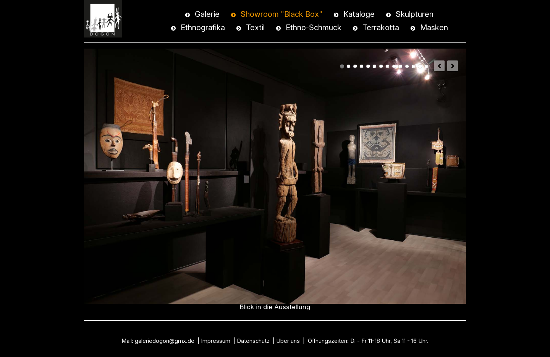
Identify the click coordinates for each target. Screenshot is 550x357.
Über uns (288, 340)
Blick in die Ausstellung (342, 66)
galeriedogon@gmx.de (164, 340)
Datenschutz (253, 340)
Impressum (215, 340)
